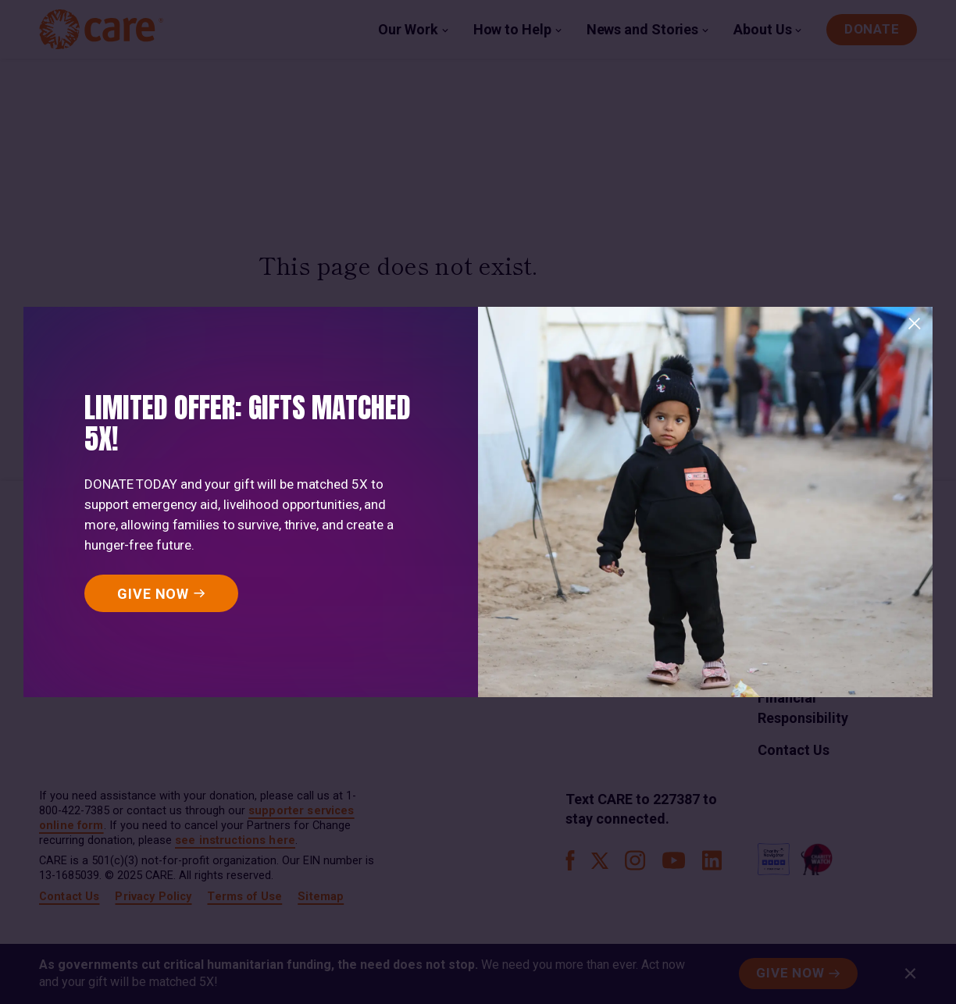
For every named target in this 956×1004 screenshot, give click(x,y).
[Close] (915, 324)
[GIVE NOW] (161, 593)
